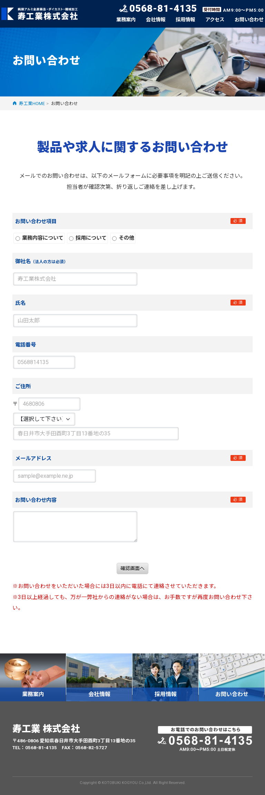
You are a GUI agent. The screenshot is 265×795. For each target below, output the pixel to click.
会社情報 (155, 20)
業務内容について (39, 238)
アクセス (214, 20)
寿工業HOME (32, 103)
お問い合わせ (249, 20)
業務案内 (126, 20)
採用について (88, 238)
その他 (123, 238)
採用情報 (185, 20)
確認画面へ (132, 568)
